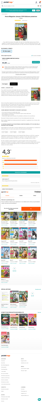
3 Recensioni (24, 20)
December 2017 (4, 221)
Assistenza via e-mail (24, 362)
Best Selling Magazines (5, 365)
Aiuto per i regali (24, 370)
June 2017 (21, 241)
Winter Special (13, 304)
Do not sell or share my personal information (11, 209)
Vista (2, 244)
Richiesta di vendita (4, 398)
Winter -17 (3, 279)
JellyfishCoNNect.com (25, 395)
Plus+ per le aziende (4, 373)
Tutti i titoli (3, 360)
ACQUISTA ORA (36, 62)
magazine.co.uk (23, 393)
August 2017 (3, 241)
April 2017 (3, 260)
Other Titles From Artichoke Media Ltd (12, 312)
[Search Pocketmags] (2, 6)
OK (31, 208)
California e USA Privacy (5, 377)
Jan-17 (29, 260)
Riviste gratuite (3, 367)
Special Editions (6, 289)
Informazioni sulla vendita (5, 396)
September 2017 (31, 221)
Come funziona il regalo (25, 368)
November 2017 (13, 221)
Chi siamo (22, 389)
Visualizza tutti (38, 289)
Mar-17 (11, 260)
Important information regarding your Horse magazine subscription (5, 304)
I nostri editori (3, 371)
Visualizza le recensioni (21, 172)
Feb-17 (20, 260)
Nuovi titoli (3, 362)
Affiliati (2, 391)
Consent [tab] (7, 195)
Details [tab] (21, 195)
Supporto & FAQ (23, 360)
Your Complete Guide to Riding (23, 303)
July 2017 (12, 241)
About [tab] (34, 195)
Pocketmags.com (24, 391)
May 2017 (30, 241)
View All (39, 312)
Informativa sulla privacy (5, 375)
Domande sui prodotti (5, 389)
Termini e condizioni (4, 379)
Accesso (2, 401)
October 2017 (22, 221)
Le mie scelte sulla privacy (5, 384)
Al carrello (5, 244)
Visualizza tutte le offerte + (21, 74)
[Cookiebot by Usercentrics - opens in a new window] (35, 192)
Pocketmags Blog (4, 369)
